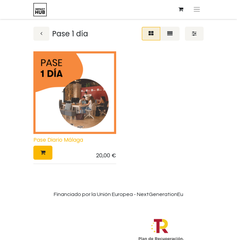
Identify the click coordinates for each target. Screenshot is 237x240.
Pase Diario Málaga (58, 140)
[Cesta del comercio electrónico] (181, 9)
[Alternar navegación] (197, 9)
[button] (42, 153)
